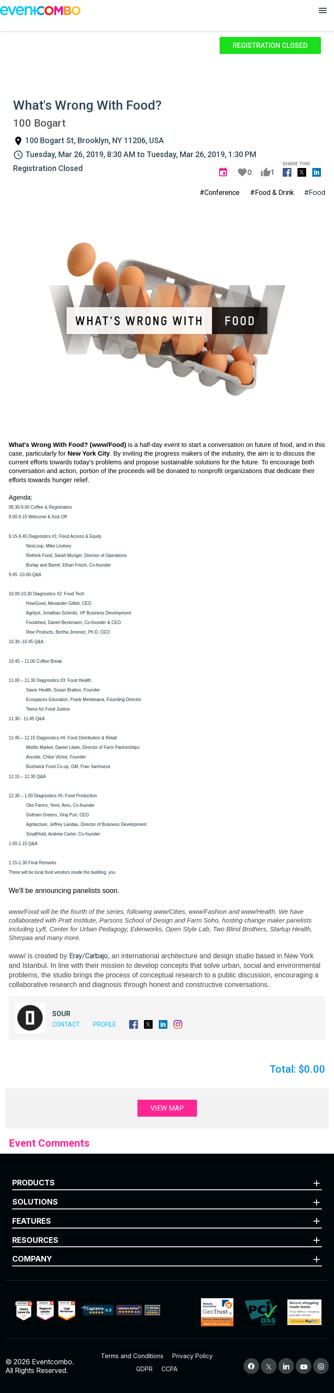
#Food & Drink (272, 192)
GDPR (144, 1369)
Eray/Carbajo (88, 956)
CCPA (169, 1369)
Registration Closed (270, 45)
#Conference (220, 192)
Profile (104, 1024)
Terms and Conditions (132, 1355)
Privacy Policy (192, 1355)
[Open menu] (322, 10)
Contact (66, 1024)
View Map (167, 1108)
